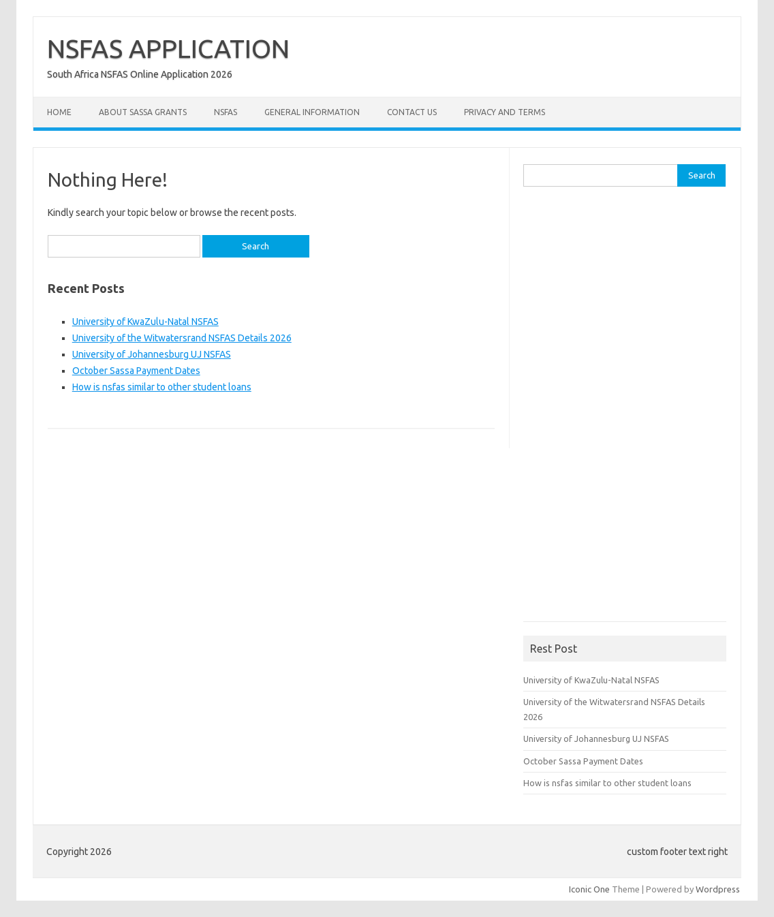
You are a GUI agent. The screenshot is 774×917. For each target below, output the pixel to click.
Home (59, 112)
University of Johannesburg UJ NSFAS (151, 354)
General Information (312, 112)
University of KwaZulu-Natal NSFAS (145, 321)
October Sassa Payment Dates (136, 370)
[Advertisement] (625, 408)
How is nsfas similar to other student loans (161, 387)
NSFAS (225, 112)
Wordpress (718, 889)
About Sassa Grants (143, 112)
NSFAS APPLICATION (168, 48)
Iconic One (589, 889)
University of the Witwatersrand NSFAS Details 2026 (182, 337)
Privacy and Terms (504, 112)
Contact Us (412, 112)
